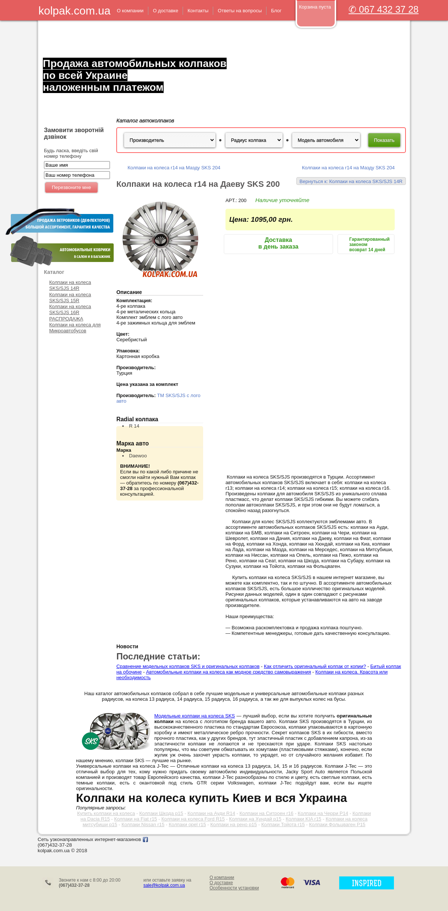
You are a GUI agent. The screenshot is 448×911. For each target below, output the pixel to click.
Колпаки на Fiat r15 (135, 819)
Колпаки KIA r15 (304, 819)
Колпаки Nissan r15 (143, 824)
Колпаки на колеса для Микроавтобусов (75, 327)
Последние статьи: (158, 656)
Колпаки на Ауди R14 (211, 813)
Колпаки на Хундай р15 (255, 819)
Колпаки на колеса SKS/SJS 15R (70, 297)
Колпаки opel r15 (187, 824)
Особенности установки (234, 888)
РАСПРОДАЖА (66, 319)
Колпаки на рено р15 (233, 824)
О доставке (221, 882)
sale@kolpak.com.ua (164, 885)
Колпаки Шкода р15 (161, 813)
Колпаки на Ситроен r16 (266, 813)
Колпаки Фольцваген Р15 (337, 824)
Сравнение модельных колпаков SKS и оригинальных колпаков (187, 666)
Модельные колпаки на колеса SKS (194, 716)
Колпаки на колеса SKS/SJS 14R (70, 285)
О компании (221, 877)
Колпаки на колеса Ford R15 (193, 819)
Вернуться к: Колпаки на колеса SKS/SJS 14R (351, 181)
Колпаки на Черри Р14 (323, 813)
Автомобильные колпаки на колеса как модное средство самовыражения (228, 672)
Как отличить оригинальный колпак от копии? (315, 666)
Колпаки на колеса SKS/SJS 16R (70, 309)
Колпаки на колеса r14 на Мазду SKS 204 (173, 167)
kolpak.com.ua (74, 10)
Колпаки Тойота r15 (283, 824)
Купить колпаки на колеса (106, 813)
